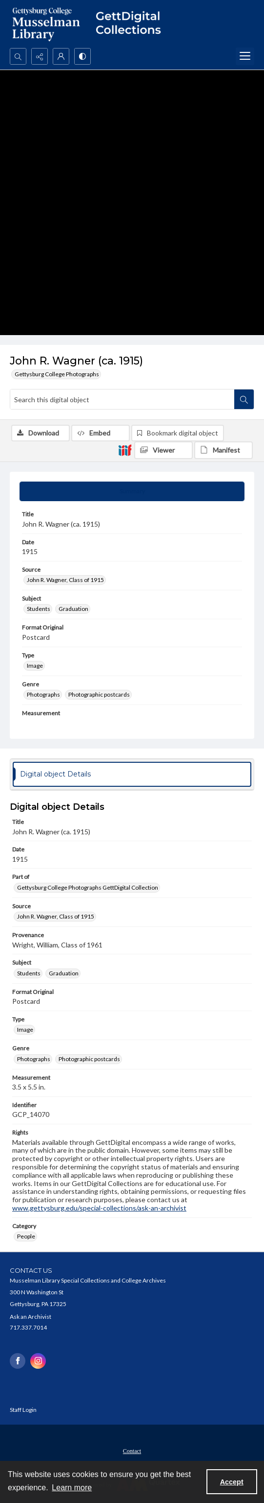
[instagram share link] (38, 1361)
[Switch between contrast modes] (82, 56)
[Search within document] (244, 399)
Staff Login (23, 1409)
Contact (132, 1451)
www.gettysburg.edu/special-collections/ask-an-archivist (99, 1208)
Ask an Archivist (30, 1316)
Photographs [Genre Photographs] (43, 694)
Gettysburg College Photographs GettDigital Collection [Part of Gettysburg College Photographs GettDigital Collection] (87, 887)
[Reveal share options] (39, 56)
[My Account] (61, 56)
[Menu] (245, 56)
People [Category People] (26, 1236)
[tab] (132, 491)
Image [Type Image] (35, 665)
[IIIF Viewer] (163, 450)
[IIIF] (125, 449)
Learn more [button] (72, 1487)
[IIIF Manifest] (223, 450)
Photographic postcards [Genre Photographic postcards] (99, 694)
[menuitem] (132, 1450)
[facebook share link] (17, 1361)
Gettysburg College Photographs (57, 374)
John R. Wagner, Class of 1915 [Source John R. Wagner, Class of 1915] (65, 579)
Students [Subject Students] (38, 608)
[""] (132, 24)
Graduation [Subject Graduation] (73, 608)
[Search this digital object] (122, 399)
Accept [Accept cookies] (232, 1482)
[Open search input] (18, 56)
